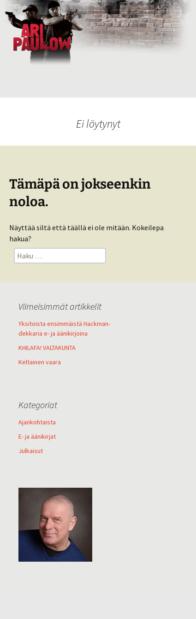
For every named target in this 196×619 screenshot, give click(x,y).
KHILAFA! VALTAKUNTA (47, 347)
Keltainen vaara (39, 362)
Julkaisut (30, 451)
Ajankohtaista (37, 422)
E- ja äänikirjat (37, 436)
